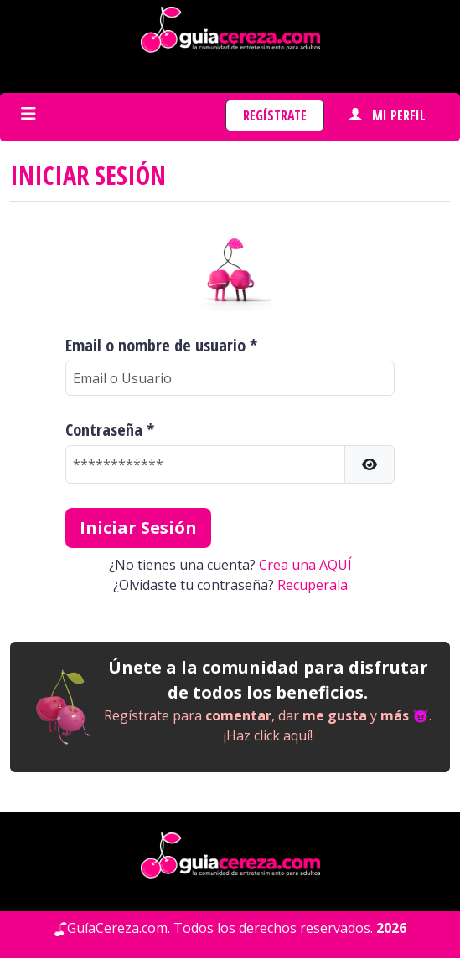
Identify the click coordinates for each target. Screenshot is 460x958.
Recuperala (312, 585)
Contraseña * (109, 430)
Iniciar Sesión (138, 527)
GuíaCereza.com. (118, 928)
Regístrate (275, 115)
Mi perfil (387, 115)
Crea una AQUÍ (305, 565)
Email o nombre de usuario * (161, 346)
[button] (369, 464)
